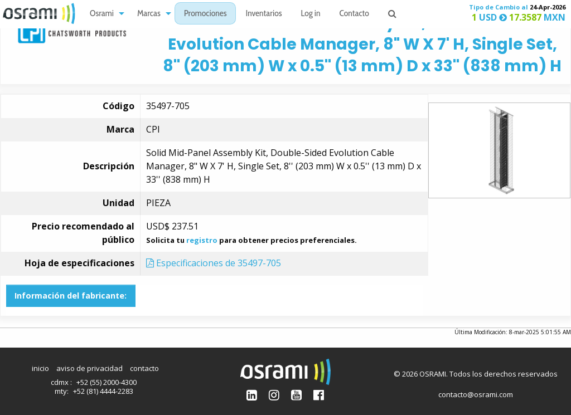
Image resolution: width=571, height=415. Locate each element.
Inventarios (263, 14)
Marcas (149, 14)
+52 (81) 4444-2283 (103, 391)
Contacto (354, 14)
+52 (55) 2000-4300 (106, 382)
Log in (311, 14)
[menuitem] (104, 14)
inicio (40, 368)
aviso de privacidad (89, 368)
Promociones (205, 14)
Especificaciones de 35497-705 (213, 263)
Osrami (102, 14)
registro (201, 240)
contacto (144, 368)
